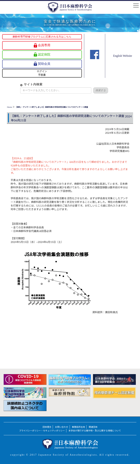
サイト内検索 (27, 84)
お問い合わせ (61, 427)
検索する (95, 90)
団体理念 (46, 427)
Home (9, 107)
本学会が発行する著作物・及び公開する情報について (95, 430)
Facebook (95, 61)
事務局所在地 (78, 427)
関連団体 (93, 427)
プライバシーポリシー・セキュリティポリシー (42, 430)
